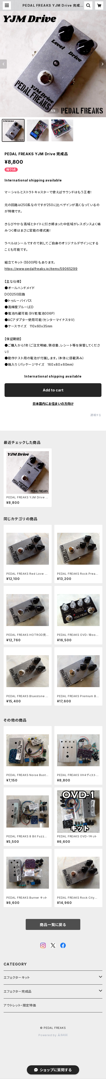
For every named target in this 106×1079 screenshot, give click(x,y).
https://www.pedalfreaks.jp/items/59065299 (41, 269)
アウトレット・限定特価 (20, 1005)
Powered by (53, 1035)
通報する (95, 415)
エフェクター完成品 (18, 991)
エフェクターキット (17, 977)
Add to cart (53, 390)
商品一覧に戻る (53, 924)
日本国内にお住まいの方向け (53, 404)
